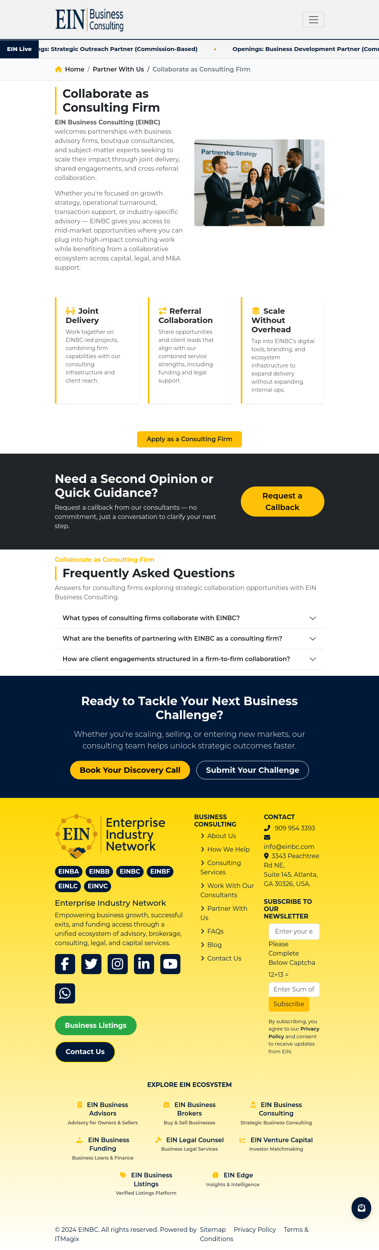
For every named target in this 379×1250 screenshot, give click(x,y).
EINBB (99, 871)
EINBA (68, 871)
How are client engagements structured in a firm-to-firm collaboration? (176, 659)
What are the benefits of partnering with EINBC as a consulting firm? (173, 638)
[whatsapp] (65, 993)
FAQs (216, 931)
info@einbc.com (289, 846)
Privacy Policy (255, 1229)
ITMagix (67, 1239)
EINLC (68, 886)
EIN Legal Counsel (189, 1144)
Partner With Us (118, 69)
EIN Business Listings (146, 1184)
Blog (215, 945)
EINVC (97, 886)
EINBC (130, 871)
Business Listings (96, 1025)
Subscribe (289, 1004)
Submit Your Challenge (252, 770)
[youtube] (170, 964)
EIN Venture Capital (276, 1144)
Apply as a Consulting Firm (189, 439)
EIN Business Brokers (189, 1113)
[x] (91, 964)
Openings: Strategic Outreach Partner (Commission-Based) (121, 49)
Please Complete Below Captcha (292, 953)
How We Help (229, 849)
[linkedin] (144, 964)
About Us (222, 836)
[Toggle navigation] (313, 19)
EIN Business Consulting (276, 1113)
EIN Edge (233, 1179)
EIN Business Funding (103, 1148)
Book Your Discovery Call (130, 770)
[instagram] (118, 964)
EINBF (160, 871)
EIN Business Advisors (103, 1113)
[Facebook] (65, 964)
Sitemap (213, 1229)
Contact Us (85, 1052)
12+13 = (279, 974)
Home (70, 69)
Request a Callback (282, 501)
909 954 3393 (295, 828)
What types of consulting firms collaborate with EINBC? (151, 618)
